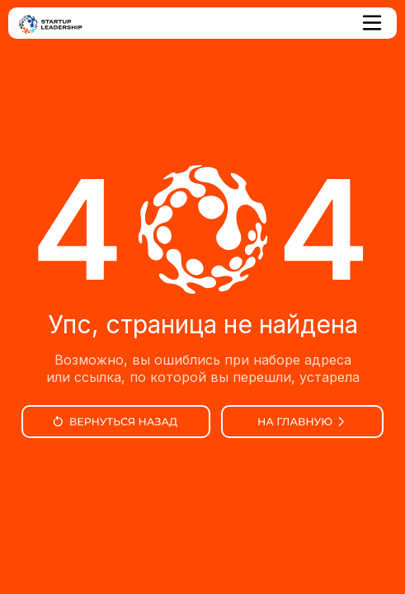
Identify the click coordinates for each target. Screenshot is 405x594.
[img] (115, 421)
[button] (372, 22)
